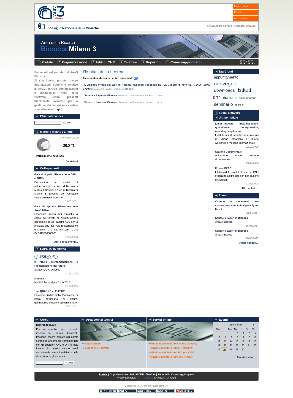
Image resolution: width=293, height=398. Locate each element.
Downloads (224, 90)
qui (254, 25)
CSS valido (166, 391)
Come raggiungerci (186, 62)
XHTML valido (146, 391)
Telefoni (130, 62)
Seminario (223, 104)
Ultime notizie (228, 117)
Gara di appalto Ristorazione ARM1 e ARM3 (56, 176)
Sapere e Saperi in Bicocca (100, 95)
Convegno (225, 84)
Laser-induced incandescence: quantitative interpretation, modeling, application (237, 127)
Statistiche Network (97, 348)
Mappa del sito (241, 6)
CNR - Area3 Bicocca (51, 12)
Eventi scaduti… (249, 242)
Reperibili (153, 62)
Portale (47, 62)
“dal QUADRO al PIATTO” (49, 291)
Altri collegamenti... (66, 241)
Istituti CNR (105, 62)
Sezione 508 (108, 391)
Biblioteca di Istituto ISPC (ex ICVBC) (173, 352)
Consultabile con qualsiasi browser (185, 391)
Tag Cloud (226, 71)
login (58, 109)
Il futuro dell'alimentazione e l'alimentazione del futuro (56, 263)
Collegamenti (49, 168)
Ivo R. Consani (145, 377)
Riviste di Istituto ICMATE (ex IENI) (172, 348)
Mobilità (39, 278)
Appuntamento (226, 77)
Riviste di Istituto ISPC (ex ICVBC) (172, 356)
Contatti (238, 12)
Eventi (223, 195)
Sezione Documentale (228, 151)
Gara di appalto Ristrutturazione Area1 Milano (56, 208)
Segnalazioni (92, 343)
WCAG (127, 391)
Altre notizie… (250, 188)
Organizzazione (74, 62)
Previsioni (72, 161)
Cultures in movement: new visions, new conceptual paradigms (237, 203)
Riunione (230, 97)
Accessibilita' (240, 18)
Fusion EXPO (223, 168)
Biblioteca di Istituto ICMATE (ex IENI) (174, 343)
